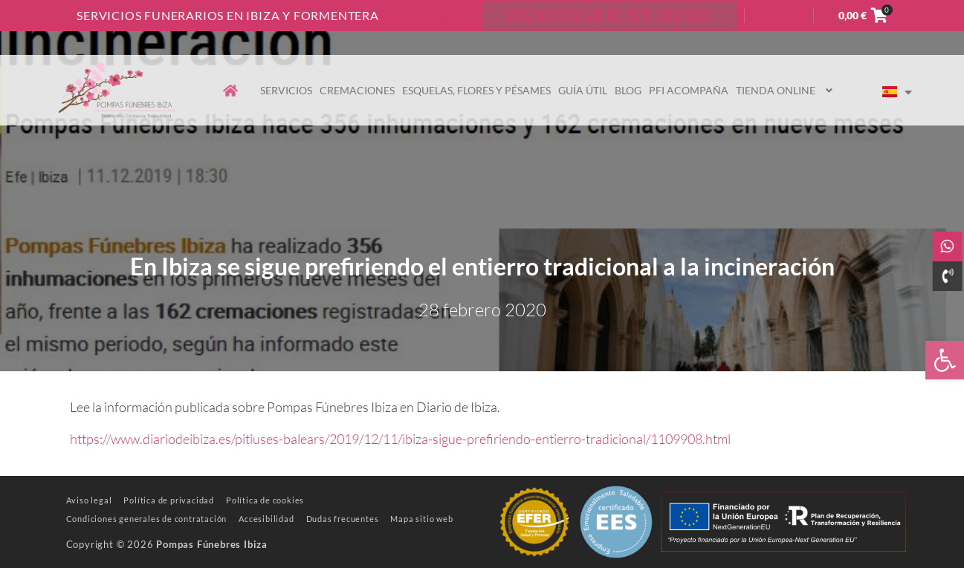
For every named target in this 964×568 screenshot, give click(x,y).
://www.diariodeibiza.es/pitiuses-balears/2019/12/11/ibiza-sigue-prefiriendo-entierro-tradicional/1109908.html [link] (415, 439)
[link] (944, 360)
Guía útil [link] (582, 90)
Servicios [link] (286, 90)
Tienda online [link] (786, 90)
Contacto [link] (440, 16)
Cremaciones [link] (357, 90)
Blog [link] (628, 90)
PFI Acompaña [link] (688, 90)
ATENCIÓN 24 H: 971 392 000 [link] (609, 15)
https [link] (85, 439)
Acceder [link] (778, 16)
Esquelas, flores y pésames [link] (476, 90)
